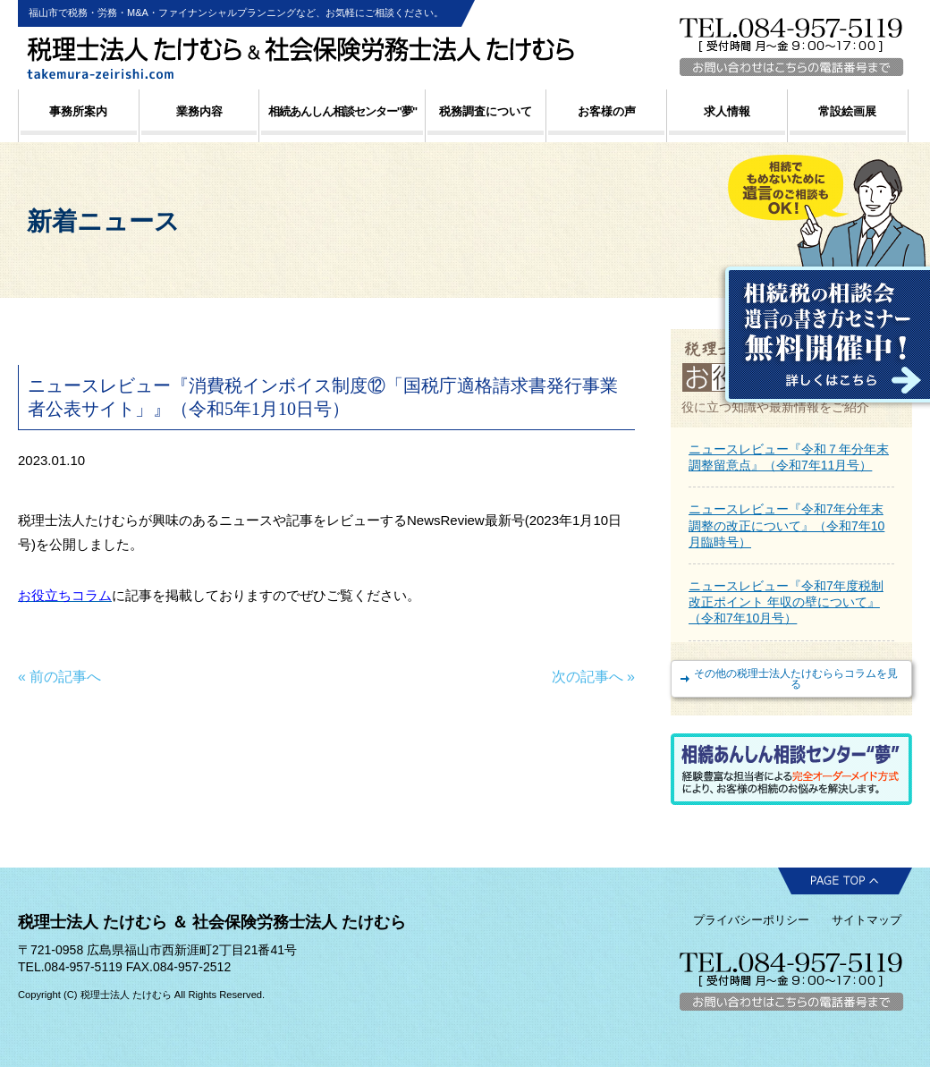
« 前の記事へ (59, 676)
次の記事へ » (593, 676)
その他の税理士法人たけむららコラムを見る (796, 678)
